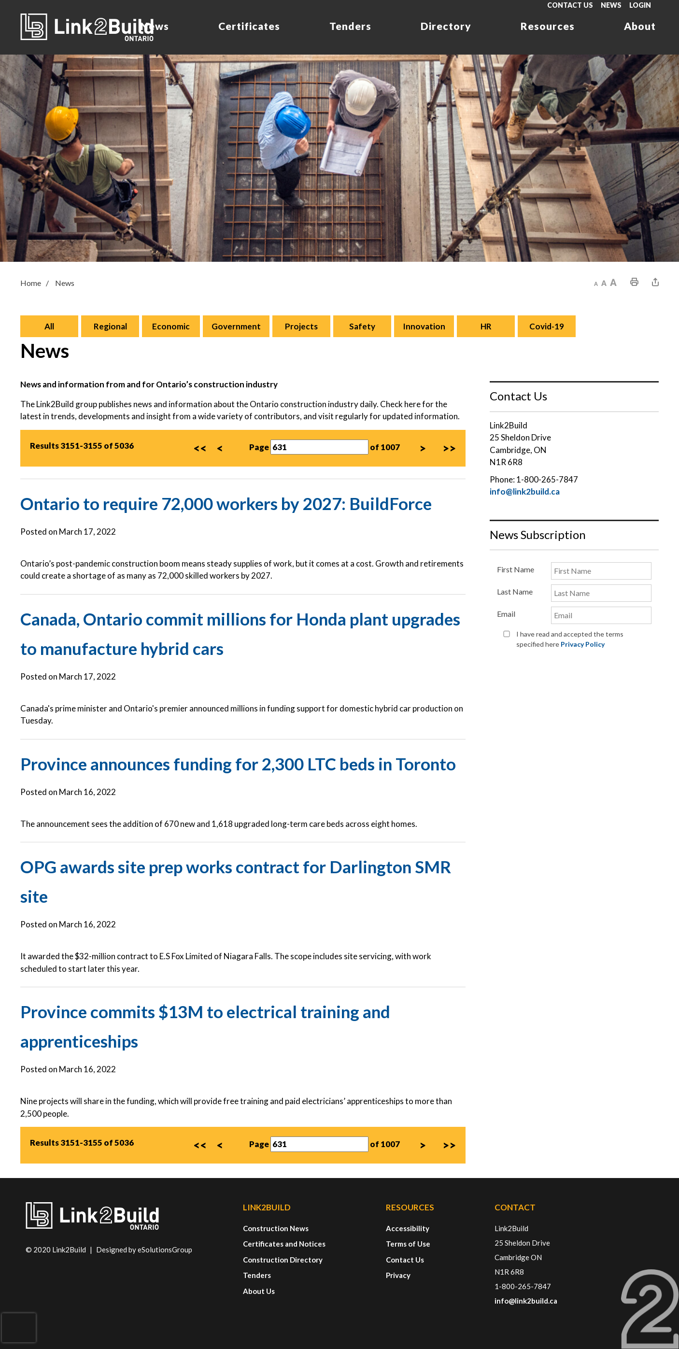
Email (506, 614)
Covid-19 (546, 327)
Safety (362, 327)
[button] (596, 282)
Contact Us (570, 5)
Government (236, 327)
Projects (301, 327)
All (49, 327)
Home (30, 283)
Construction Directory (283, 1259)
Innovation (424, 327)
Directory (446, 26)
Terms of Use (408, 1243)
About (640, 26)
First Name (515, 569)
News (611, 5)
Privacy (398, 1275)
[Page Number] (319, 447)
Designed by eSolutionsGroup (144, 1249)
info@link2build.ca (525, 492)
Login (640, 5)
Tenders (350, 26)
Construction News (276, 1228)
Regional (110, 327)
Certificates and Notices (284, 1243)
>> (449, 448)
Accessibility (407, 1228)
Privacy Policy (583, 644)
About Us (259, 1291)
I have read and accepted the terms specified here (569, 639)
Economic (171, 327)
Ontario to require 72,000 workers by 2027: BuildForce (226, 504)
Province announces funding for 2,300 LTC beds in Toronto (238, 764)
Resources (548, 26)
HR (486, 327)
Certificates (249, 26)
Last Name (515, 591)
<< (200, 448)
